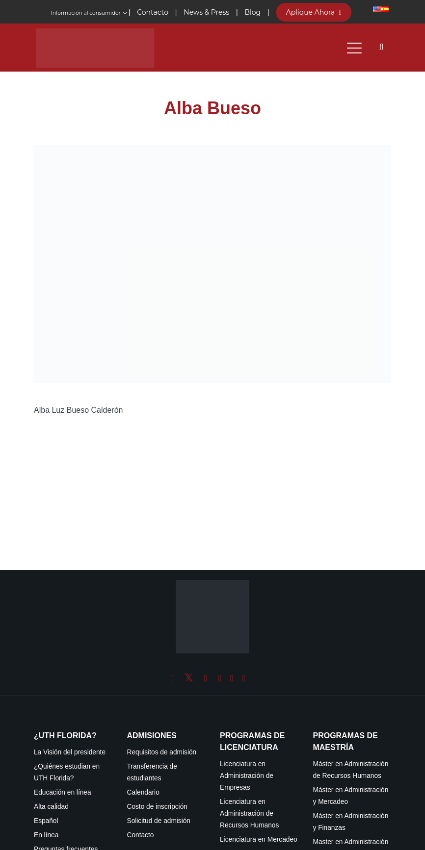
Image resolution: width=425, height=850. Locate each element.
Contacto (140, 835)
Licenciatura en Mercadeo (258, 839)
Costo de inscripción (157, 806)
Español (46, 821)
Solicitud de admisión (159, 821)
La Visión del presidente (70, 752)
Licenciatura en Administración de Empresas (246, 775)
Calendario (143, 792)
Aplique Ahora (314, 12)
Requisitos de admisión (162, 752)
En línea (46, 835)
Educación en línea (62, 792)
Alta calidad (51, 806)
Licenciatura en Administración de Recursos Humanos (249, 813)
